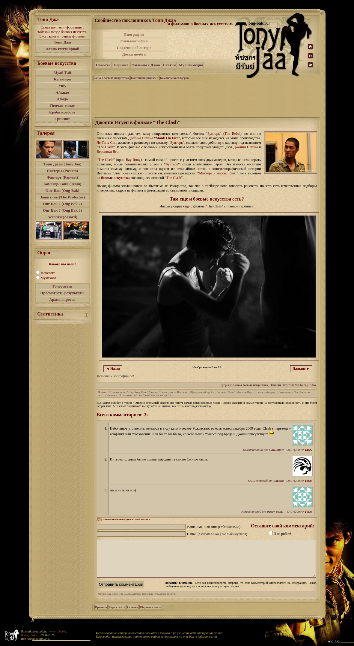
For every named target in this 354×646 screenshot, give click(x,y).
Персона (121, 65)
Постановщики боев (144, 78)
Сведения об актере (134, 47)
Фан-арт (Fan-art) (62, 177)
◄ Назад (113, 369)
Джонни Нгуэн (168, 600)
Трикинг (62, 118)
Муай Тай (62, 72)
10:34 (309, 511)
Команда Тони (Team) (62, 184)
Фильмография (133, 41)
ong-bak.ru (31, 635)
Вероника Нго (150, 600)
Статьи (169, 65)
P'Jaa (312, 385)
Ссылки (132, 614)
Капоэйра (62, 79)
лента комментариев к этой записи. (124, 519)
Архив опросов (62, 299)
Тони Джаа (164, 20)
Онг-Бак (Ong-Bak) (62, 190)
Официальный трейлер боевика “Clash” (212, 392)
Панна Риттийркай (62, 49)
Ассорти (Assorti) (62, 217)
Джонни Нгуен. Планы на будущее (257, 392)
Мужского (48, 278)
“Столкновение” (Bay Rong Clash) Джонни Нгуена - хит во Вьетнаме (148, 392)
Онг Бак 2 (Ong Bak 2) (62, 203)
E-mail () (217, 534)
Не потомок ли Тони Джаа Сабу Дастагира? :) (145, 395)
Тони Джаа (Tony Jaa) (62, 164)
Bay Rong (112, 600)
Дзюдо (62, 99)
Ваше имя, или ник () (213, 527)
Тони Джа (62, 42)
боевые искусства (115, 178)
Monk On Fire (167, 138)
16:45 (309, 480)
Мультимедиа (191, 65)
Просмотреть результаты (62, 293)
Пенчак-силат (62, 105)
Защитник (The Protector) (62, 197)
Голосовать (62, 286)
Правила (101, 614)
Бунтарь (136, 600)
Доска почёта (134, 54)
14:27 (309, 449)
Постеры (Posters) (62, 170)
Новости (103, 65)
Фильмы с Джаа (145, 65)
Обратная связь (150, 614)
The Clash (124, 600)
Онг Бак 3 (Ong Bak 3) (62, 210)
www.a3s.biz (57, 631)
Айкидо (62, 92)
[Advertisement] (201, 44)
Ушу (62, 85)
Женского (48, 273)
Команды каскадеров (174, 78)
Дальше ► (301, 369)
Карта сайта (117, 614)
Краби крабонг (62, 112)
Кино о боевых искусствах (111, 78)
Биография (134, 34)
